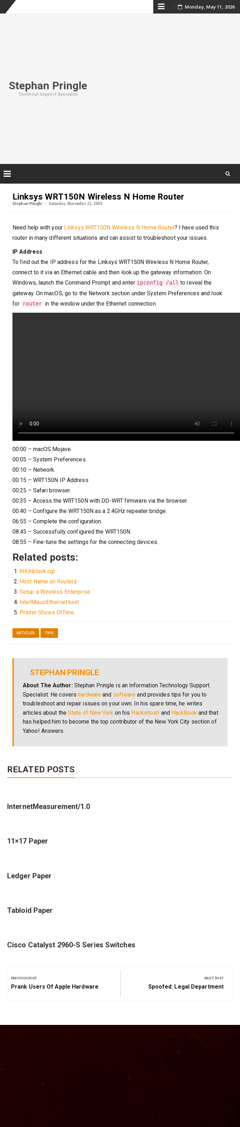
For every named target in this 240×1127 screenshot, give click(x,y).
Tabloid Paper (30, 910)
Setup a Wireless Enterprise (55, 591)
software (124, 694)
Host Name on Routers (48, 581)
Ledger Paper (29, 876)
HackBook (184, 712)
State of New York (90, 712)
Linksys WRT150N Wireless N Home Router (119, 227)
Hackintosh (145, 712)
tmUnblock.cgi (37, 571)
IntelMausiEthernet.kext (49, 602)
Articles (26, 633)
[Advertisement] (168, 87)
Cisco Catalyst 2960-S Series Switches (71, 945)
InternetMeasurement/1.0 (48, 806)
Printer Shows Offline (47, 612)
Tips (49, 633)
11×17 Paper (27, 841)
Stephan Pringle (48, 85)
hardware (89, 694)
